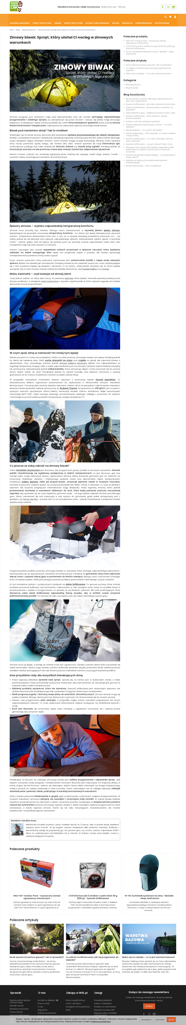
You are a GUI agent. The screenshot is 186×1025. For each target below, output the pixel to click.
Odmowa (159, 1019)
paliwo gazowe (30, 475)
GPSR (68, 1002)
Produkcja (127, 17)
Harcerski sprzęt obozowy (21, 1011)
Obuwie (57, 17)
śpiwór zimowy (112, 224)
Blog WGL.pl (43, 1009)
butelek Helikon (90, 262)
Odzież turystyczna (73, 17)
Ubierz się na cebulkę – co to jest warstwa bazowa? (148, 67)
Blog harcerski (132, 82)
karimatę (69, 272)
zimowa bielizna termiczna (73, 357)
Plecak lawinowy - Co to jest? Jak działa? (144, 124)
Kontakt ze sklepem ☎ (48, 993)
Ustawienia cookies (18, 1014)
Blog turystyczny (133, 78)
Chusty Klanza (16, 1004)
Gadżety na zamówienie (105, 999)
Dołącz (149, 1000)
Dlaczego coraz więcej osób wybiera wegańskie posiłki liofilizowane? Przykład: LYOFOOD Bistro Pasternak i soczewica (150, 143)
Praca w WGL (44, 996)
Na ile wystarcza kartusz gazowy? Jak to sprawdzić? (149, 59)
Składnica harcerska (20, 17)
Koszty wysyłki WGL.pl (75, 993)
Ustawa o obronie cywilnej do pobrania (143, 115)
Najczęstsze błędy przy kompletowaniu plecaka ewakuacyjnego (146, 155)
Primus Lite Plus (30, 493)
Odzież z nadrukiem (103, 996)
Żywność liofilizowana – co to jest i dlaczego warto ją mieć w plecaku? (149, 133)
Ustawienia (146, 1019)
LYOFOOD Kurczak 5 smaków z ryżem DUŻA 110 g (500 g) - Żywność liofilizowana (151, 41)
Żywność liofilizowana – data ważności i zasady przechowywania (146, 111)
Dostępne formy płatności (78, 999)
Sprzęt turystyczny (42, 17)
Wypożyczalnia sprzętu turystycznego (20, 994)
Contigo (105, 262)
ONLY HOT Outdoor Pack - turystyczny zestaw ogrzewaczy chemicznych (146, 35)
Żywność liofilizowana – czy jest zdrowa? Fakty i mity (149, 138)
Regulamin (43, 1002)
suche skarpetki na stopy (58, 354)
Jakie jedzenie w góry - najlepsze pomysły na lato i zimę (150, 106)
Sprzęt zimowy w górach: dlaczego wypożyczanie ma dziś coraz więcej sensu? (149, 93)
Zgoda (171, 1019)
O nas (40, 999)
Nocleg (115, 17)
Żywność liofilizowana (19, 1008)
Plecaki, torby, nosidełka (97, 17)
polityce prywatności (101, 1021)
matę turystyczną (49, 275)
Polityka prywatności (47, 1005)
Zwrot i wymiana (73, 996)
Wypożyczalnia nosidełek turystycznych (105, 1006)
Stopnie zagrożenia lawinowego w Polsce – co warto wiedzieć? (149, 119)
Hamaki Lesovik (17, 998)
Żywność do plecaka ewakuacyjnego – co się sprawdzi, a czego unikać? (151, 150)
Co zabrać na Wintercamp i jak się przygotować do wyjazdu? (148, 63)
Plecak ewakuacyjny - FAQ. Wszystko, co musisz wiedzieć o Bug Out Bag (151, 128)
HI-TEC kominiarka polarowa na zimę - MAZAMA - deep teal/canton (150, 46)
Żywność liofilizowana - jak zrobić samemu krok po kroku (150, 98)
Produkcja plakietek (103, 993)
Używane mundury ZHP (104, 1002)
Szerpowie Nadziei (143, 17)
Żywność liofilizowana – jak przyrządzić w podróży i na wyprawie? (149, 102)
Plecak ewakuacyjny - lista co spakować (143, 159)
